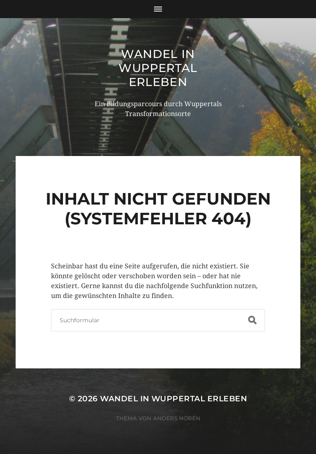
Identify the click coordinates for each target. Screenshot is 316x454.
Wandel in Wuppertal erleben (158, 68)
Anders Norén (176, 418)
